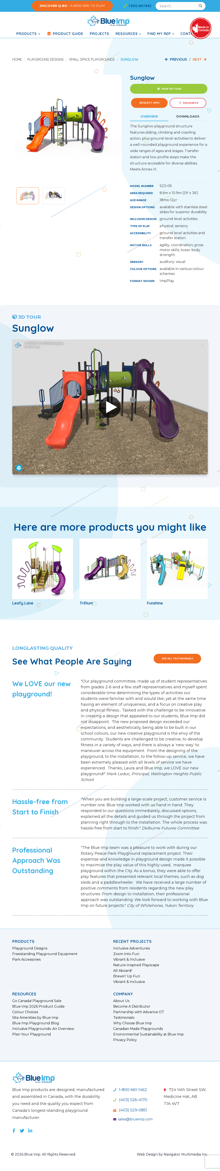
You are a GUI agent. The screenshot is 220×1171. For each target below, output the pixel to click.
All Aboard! (122, 970)
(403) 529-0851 (130, 1110)
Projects (99, 34)
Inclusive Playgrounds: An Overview (43, 1029)
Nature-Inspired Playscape (136, 965)
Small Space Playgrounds (92, 59)
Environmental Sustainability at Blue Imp (148, 1034)
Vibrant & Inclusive (129, 959)
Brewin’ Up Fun (126, 976)
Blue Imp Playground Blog (35, 1023)
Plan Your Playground (31, 1034)
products (28, 34)
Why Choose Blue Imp (132, 1023)
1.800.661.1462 (137, 6)
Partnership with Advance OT (138, 1012)
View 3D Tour (169, 88)
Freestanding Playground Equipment (45, 954)
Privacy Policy (125, 1040)
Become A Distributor (131, 1006)
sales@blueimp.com (133, 1119)
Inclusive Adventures (131, 948)
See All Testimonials (177, 658)
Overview (149, 116)
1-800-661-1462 (130, 1089)
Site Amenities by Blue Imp (35, 1017)
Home (17, 59)
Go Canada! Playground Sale (36, 1001)
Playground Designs (46, 59)
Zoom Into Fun (126, 954)
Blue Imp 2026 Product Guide (38, 1006)
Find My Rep (160, 34)
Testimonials (123, 1017)
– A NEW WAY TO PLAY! (72, 6)
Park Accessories (26, 959)
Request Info (149, 102)
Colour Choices (25, 1012)
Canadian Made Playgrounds (138, 1029)
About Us (121, 1001)
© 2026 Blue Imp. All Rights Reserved (43, 1154)
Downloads (187, 116)
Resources (128, 34)
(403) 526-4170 (130, 1099)
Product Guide (64, 34)
